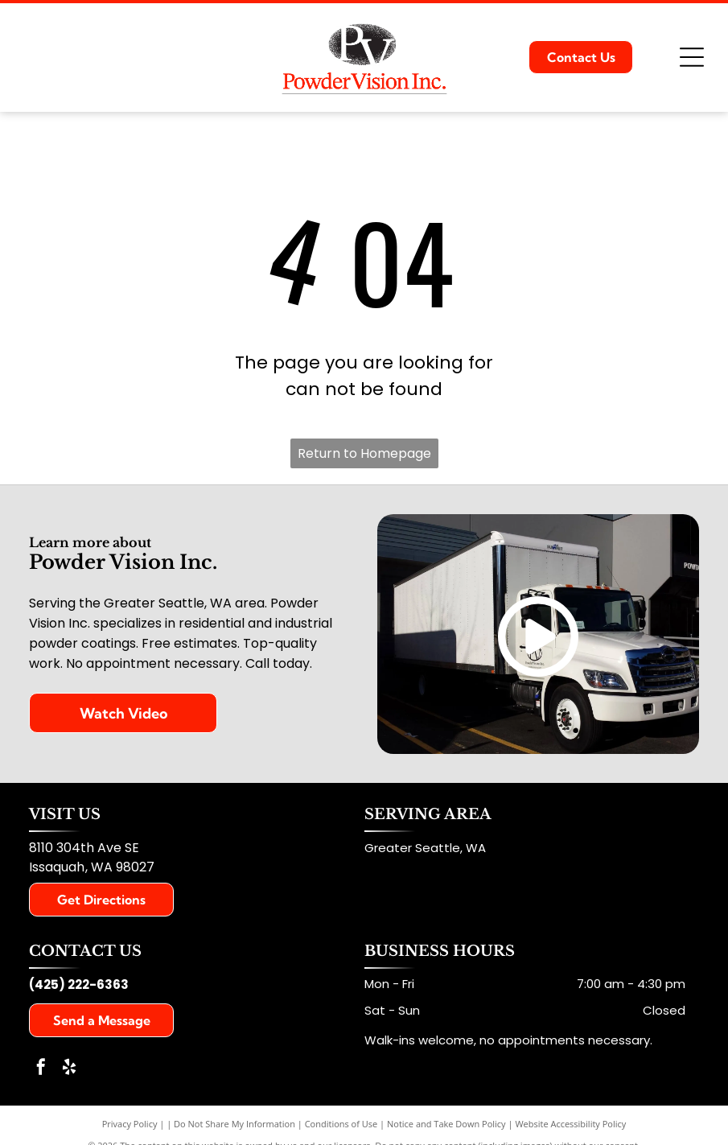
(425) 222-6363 (79, 984)
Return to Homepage (364, 453)
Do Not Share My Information (234, 1124)
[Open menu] (692, 57)
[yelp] (69, 1069)
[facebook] (41, 1069)
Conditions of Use (341, 1124)
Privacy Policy (130, 1124)
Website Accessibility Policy (570, 1124)
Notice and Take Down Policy (446, 1124)
